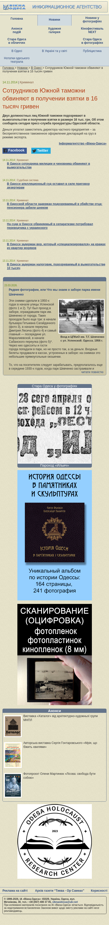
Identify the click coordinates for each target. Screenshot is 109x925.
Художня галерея (54, 30)
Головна (17, 18)
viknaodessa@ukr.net (65, 902)
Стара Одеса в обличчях (16, 41)
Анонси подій (16, 30)
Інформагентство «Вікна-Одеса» (83, 143)
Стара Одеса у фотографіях (54, 386)
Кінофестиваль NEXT (92, 30)
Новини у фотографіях (92, 19)
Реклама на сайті (15, 890)
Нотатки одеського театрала (17, 59)
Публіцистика (92, 51)
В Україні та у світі (54, 51)
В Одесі (16, 51)
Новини (54, 19)
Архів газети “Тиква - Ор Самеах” (59, 890)
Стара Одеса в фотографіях (92, 41)
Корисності (99, 890)
